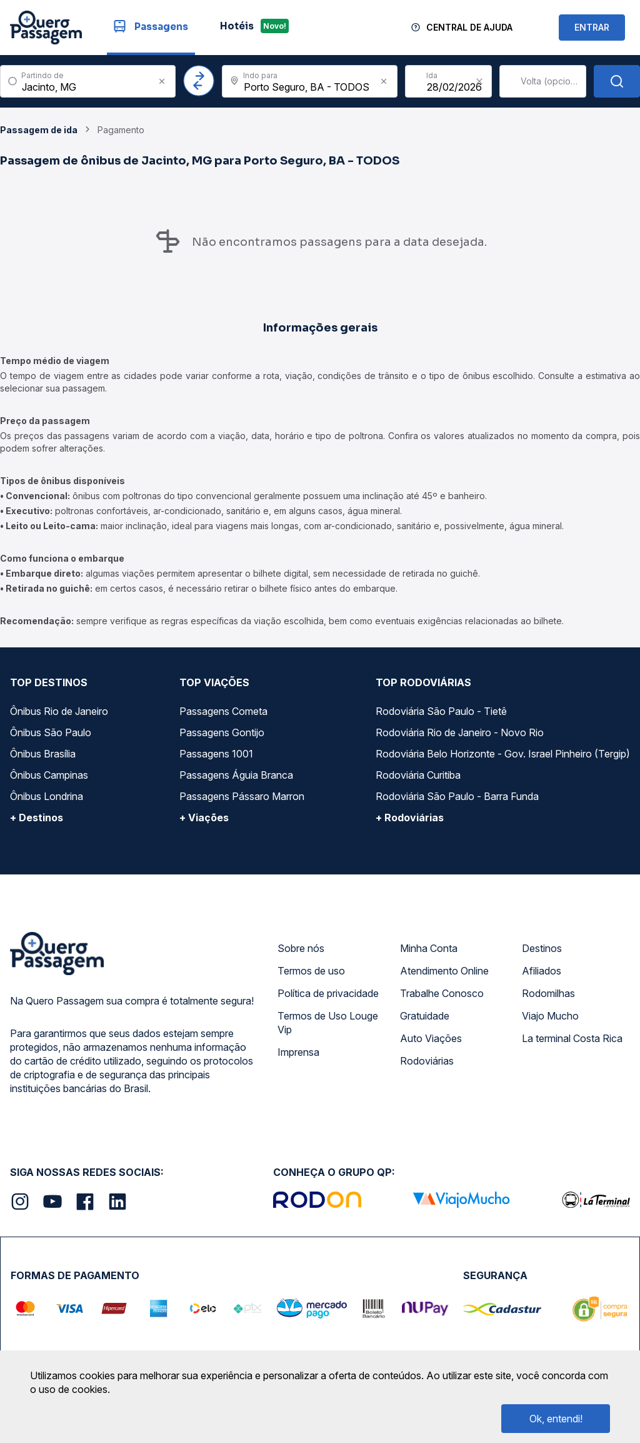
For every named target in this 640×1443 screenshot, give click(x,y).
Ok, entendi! (555, 1418)
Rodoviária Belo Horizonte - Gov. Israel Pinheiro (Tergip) (503, 753)
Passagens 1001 (216, 753)
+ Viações (204, 817)
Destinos (542, 948)
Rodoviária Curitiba (418, 775)
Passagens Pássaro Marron (241, 796)
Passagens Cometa (223, 711)
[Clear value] (479, 81)
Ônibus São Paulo (50, 732)
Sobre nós (301, 948)
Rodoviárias (427, 1061)
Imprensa (298, 1052)
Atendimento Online (444, 971)
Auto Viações (431, 1038)
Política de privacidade (328, 993)
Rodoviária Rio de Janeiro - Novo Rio (460, 732)
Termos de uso (311, 971)
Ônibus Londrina (46, 796)
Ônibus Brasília (43, 753)
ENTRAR (591, 27)
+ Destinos (36, 817)
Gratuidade (424, 1016)
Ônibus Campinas (49, 775)
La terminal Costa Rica (572, 1038)
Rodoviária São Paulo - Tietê (441, 711)
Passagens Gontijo (221, 732)
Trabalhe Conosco (442, 993)
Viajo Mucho (550, 1016)
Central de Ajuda (469, 27)
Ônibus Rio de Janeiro (59, 711)
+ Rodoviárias (410, 817)
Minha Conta (429, 948)
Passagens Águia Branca (236, 775)
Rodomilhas (548, 993)
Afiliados (541, 971)
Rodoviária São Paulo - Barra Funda (457, 796)
